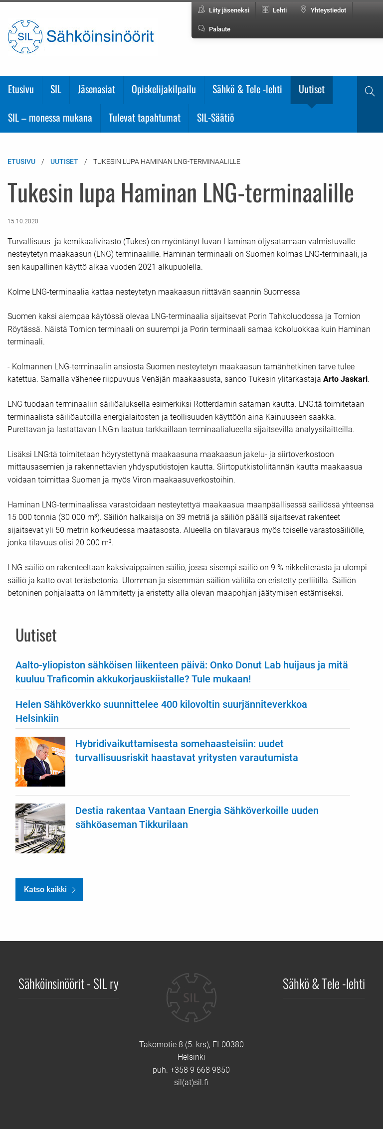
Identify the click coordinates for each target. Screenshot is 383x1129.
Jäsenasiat (96, 88)
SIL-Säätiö (215, 117)
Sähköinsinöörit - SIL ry (68, 982)
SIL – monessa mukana (50, 117)
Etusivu (21, 88)
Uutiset (312, 88)
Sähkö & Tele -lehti (247, 88)
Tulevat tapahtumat (145, 117)
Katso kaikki (45, 889)
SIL (55, 88)
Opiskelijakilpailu (164, 88)
